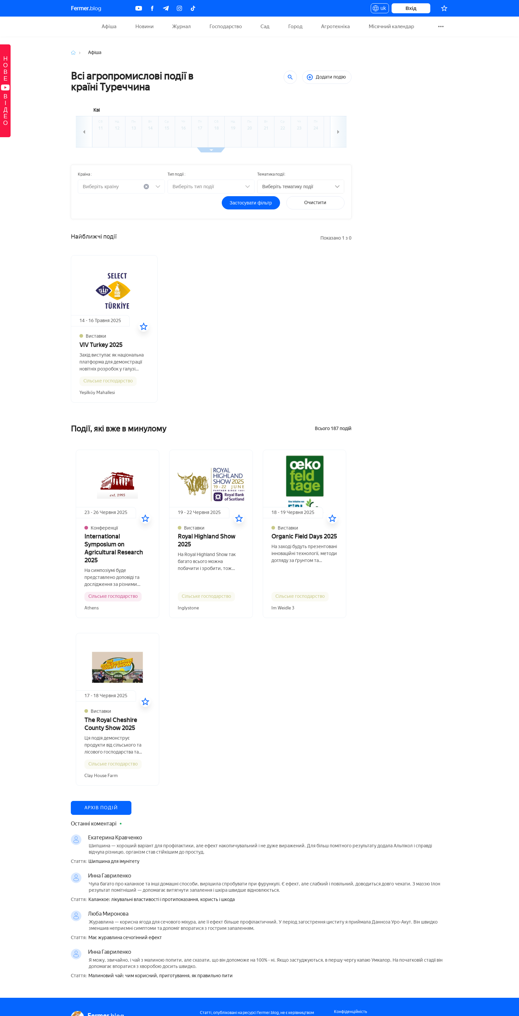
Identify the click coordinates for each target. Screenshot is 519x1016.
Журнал (181, 26)
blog (86, 8)
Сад (264, 26)
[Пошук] (290, 77)
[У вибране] (143, 326)
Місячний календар (391, 26)
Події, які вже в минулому (118, 428)
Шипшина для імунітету (113, 861)
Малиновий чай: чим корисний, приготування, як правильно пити (160, 976)
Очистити (315, 202)
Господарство (226, 26)
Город (295, 26)
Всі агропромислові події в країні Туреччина (132, 81)
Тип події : (176, 174)
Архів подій (101, 808)
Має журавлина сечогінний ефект (125, 937)
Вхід (410, 8)
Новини (144, 26)
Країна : (85, 174)
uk (380, 9)
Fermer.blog (79, 26)
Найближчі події (94, 236)
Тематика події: (271, 174)
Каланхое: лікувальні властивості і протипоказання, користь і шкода (161, 899)
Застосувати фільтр (251, 202)
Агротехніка (335, 26)
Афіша (109, 26)
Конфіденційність (350, 1011)
